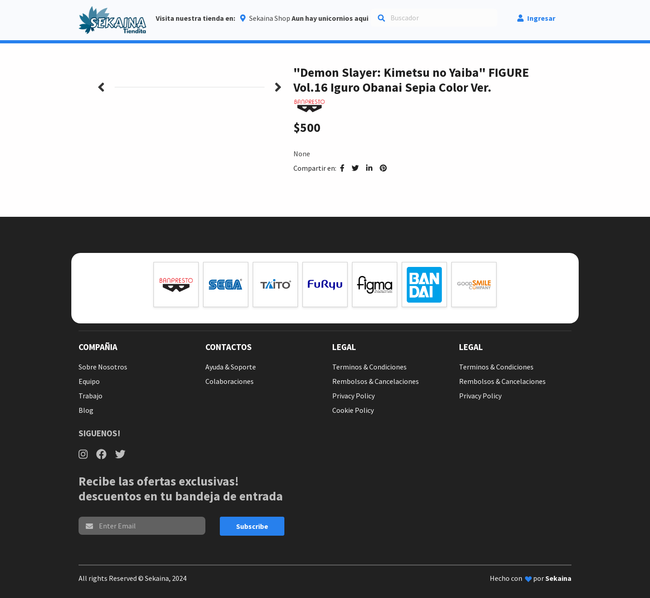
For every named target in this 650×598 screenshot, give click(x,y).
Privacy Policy (353, 395)
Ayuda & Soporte (230, 366)
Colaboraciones (229, 381)
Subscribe (252, 526)
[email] (142, 526)
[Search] (434, 18)
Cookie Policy (353, 410)
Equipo (89, 381)
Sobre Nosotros (103, 366)
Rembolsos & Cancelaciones (375, 381)
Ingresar (536, 18)
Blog (86, 410)
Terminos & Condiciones (369, 366)
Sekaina (558, 578)
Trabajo (90, 395)
